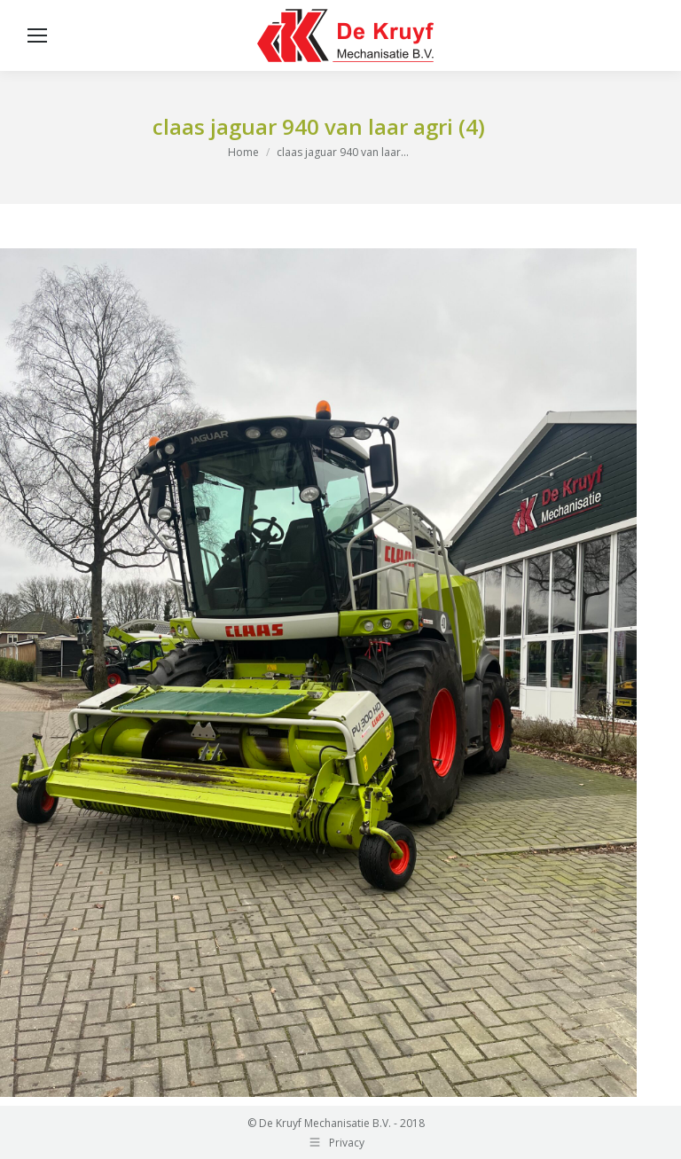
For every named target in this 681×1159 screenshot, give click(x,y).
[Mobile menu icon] (37, 35)
